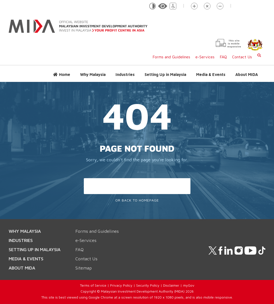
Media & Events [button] (210, 74)
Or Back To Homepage (137, 200)
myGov (188, 285)
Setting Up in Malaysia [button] (165, 74)
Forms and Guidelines (171, 57)
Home (64, 74)
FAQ (223, 57)
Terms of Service (93, 285)
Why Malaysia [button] (93, 74)
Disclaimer (171, 285)
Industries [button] (125, 74)
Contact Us (242, 57)
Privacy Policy (121, 285)
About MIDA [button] (246, 74)
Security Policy (147, 285)
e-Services (204, 57)
